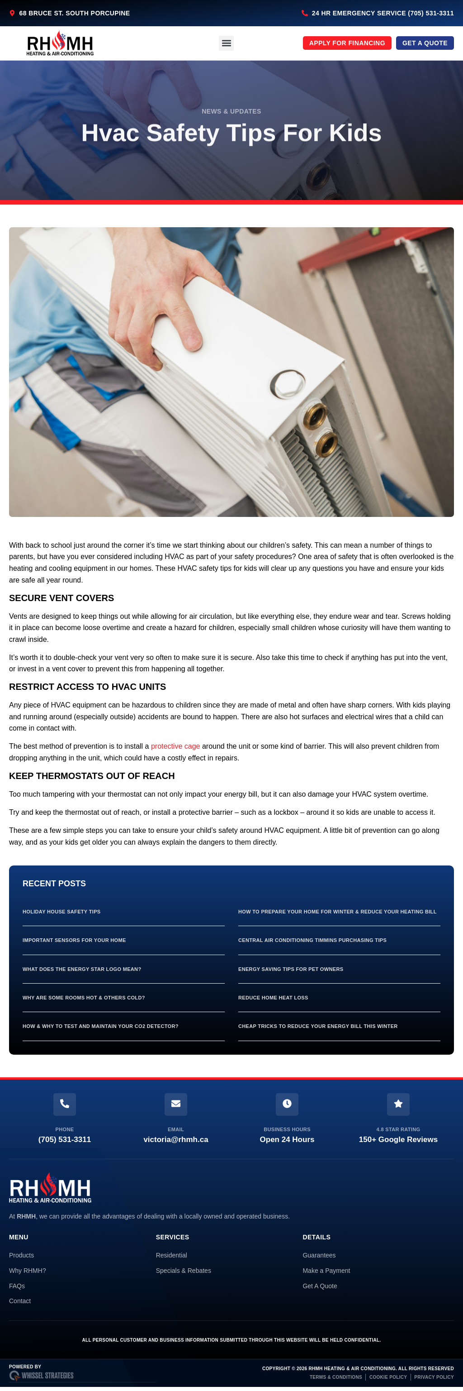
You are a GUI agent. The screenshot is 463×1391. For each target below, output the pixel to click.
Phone (65, 1129)
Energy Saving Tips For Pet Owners (290, 969)
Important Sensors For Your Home (74, 940)
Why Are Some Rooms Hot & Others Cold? (84, 997)
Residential (171, 1255)
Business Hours (287, 1129)
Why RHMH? (27, 1270)
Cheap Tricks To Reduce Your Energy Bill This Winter (318, 1026)
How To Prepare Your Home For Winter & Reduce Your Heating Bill (337, 911)
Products (21, 1255)
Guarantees (318, 1255)
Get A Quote (319, 1286)
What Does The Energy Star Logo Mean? (82, 969)
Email (176, 1129)
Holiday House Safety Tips (61, 911)
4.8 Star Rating (398, 1129)
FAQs (17, 1286)
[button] (226, 43)
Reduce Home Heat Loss (273, 997)
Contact (20, 1301)
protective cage (175, 746)
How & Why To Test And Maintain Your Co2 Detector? (101, 1026)
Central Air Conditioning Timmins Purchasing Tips (312, 940)
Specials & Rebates (183, 1270)
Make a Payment (326, 1270)
